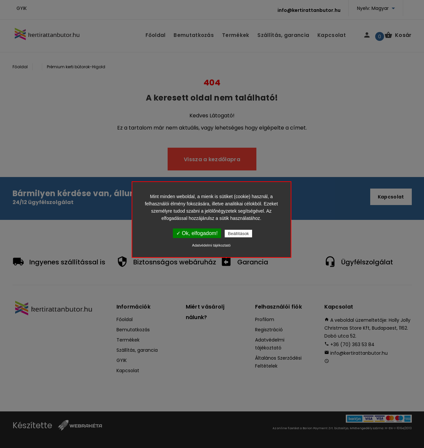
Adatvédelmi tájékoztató (211, 245)
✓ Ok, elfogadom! (197, 233)
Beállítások (238, 233)
